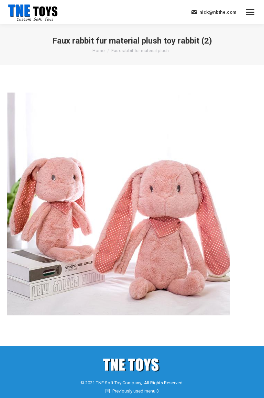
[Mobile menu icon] (250, 12)
